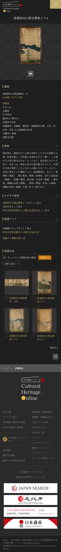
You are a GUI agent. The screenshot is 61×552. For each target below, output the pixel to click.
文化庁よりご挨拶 (40, 422)
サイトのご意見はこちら (43, 458)
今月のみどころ (39, 427)
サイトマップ (38, 452)
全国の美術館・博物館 (13, 427)
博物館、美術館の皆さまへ (44, 417)
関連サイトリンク (40, 447)
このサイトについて (41, 442)
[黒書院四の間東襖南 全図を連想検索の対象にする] (6, 298)
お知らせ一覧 (38, 432)
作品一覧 (7, 411)
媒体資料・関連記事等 (42, 411)
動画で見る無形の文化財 (14, 460)
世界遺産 (7, 450)
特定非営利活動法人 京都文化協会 (19, 210)
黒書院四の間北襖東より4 (15, 202)
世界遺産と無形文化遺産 (14, 422)
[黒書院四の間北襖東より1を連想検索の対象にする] (33, 335)
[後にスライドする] (54, 348)
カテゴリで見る (10, 417)
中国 (20, 97)
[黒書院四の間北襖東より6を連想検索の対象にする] (6, 335)
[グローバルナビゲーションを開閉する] (55, 4)
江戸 (13, 97)
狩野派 (6, 103)
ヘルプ (35, 437)
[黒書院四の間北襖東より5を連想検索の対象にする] (33, 298)
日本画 (6, 97)
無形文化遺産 (9, 455)
